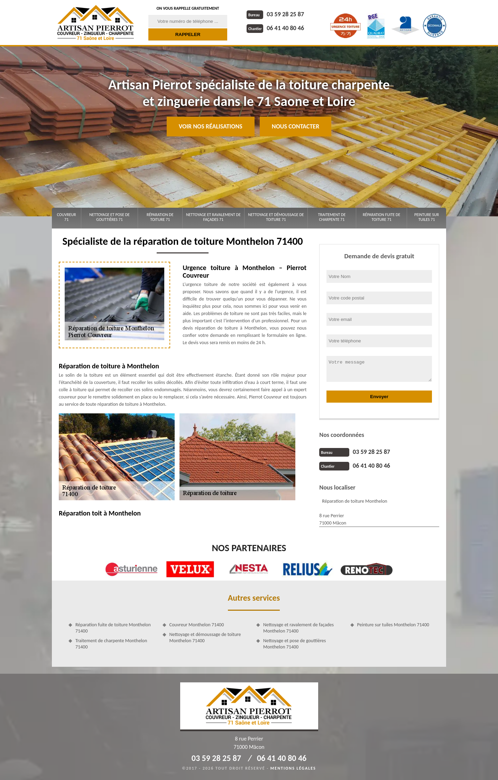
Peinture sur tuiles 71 (426, 217)
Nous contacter (295, 126)
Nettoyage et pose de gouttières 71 (109, 217)
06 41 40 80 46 (275, 28)
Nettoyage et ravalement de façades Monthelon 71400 (298, 628)
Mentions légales (293, 768)
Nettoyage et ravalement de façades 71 (213, 217)
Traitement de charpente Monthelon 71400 (111, 644)
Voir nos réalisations (210, 126)
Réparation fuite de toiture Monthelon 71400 (113, 628)
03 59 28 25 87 (275, 14)
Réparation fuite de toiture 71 (381, 217)
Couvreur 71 (66, 217)
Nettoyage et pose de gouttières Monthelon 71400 (294, 644)
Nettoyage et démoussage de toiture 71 (276, 217)
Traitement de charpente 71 (332, 217)
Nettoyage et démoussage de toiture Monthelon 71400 (205, 637)
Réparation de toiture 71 (160, 217)
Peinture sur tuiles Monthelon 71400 (393, 625)
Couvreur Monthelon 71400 (196, 625)
